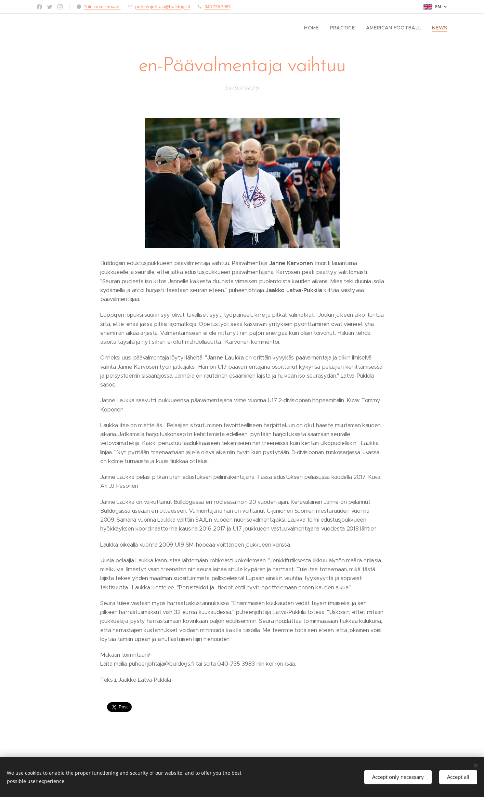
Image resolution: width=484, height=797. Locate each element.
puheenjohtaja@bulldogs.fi (162, 6)
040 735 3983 (218, 6)
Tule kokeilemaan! (102, 6)
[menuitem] (320, 27)
